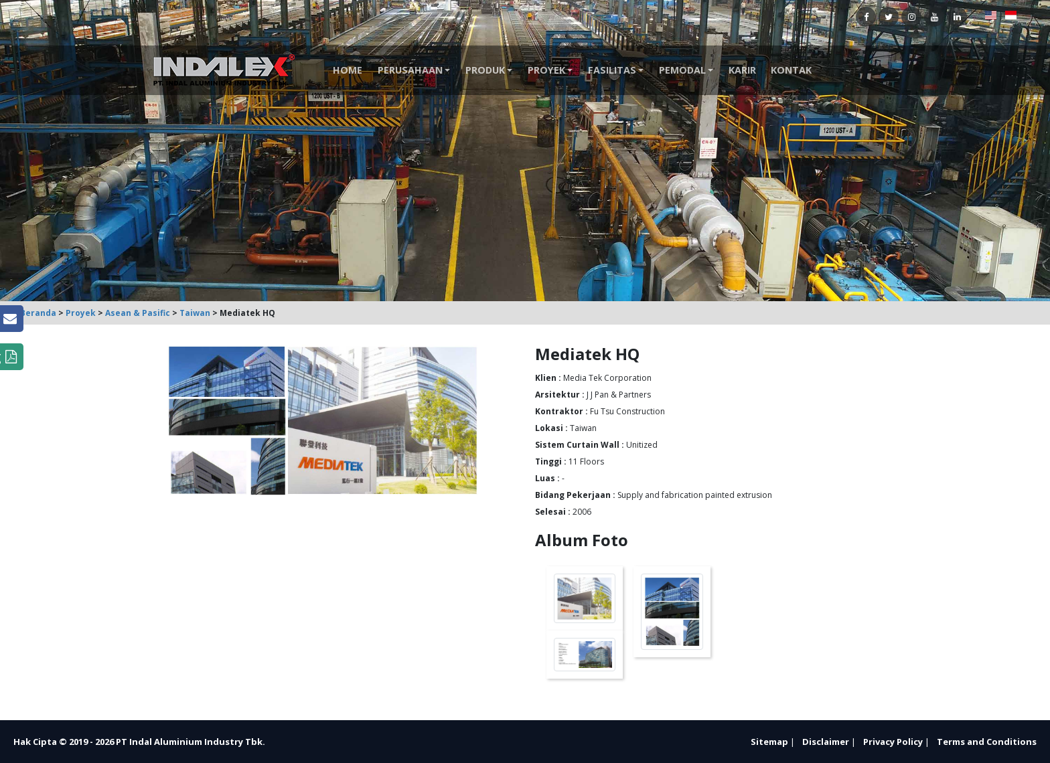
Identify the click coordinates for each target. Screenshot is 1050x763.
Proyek (546, 70)
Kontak (791, 70)
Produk (485, 70)
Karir (742, 70)
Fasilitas (612, 70)
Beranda (38, 313)
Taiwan (194, 313)
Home (347, 70)
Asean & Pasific (137, 313)
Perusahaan (410, 70)
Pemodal (682, 70)
